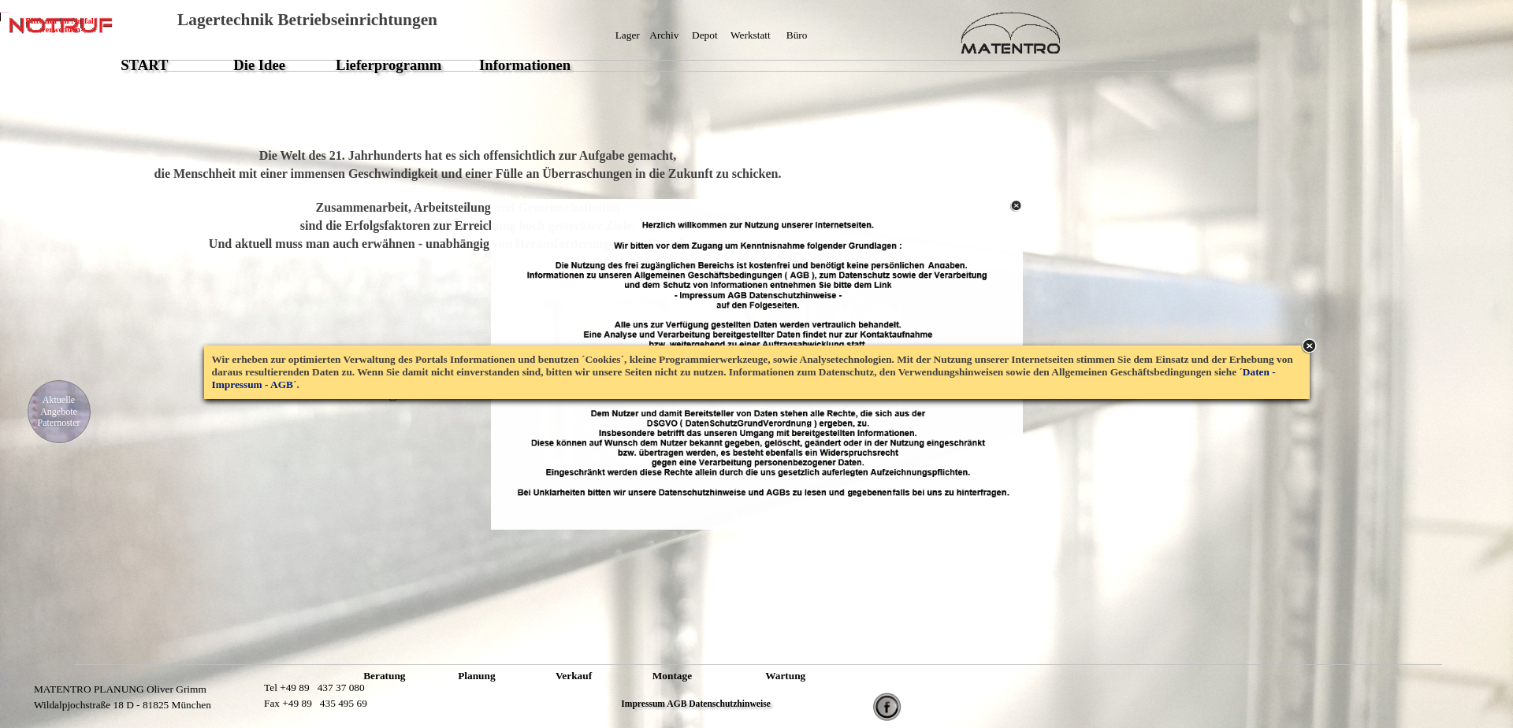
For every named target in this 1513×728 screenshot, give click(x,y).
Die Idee (259, 65)
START (144, 65)
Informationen (525, 65)
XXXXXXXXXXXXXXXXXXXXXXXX (466, 453)
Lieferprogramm (388, 65)
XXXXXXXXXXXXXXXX (245, 696)
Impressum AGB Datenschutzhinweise (696, 704)
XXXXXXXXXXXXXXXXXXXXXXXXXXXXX (740, 49)
